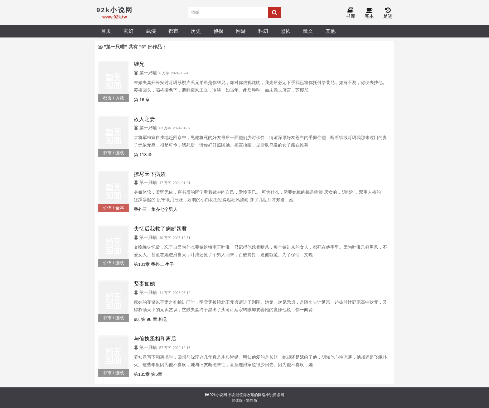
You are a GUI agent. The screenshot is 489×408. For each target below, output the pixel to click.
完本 (369, 13)
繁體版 (251, 400)
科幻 (263, 31)
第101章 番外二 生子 (154, 264)
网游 (241, 31)
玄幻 (128, 31)
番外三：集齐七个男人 (155, 209)
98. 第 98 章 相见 (150, 319)
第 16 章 (142, 99)
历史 (196, 31)
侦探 (218, 31)
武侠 (151, 31)
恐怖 (286, 31)
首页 (106, 31)
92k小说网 (218, 395)
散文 (308, 31)
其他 (331, 31)
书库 (350, 13)
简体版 (237, 400)
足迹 (388, 13)
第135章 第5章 (148, 374)
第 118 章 (143, 154)
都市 (173, 31)
